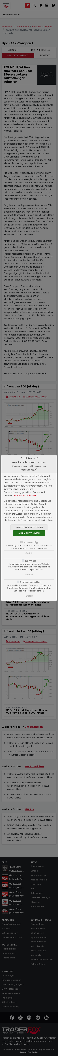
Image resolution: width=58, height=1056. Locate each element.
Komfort (30, 561)
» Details (29, 553)
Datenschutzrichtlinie (24, 495)
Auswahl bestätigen (29, 527)
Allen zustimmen (29, 533)
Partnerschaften (30, 582)
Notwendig (31, 542)
